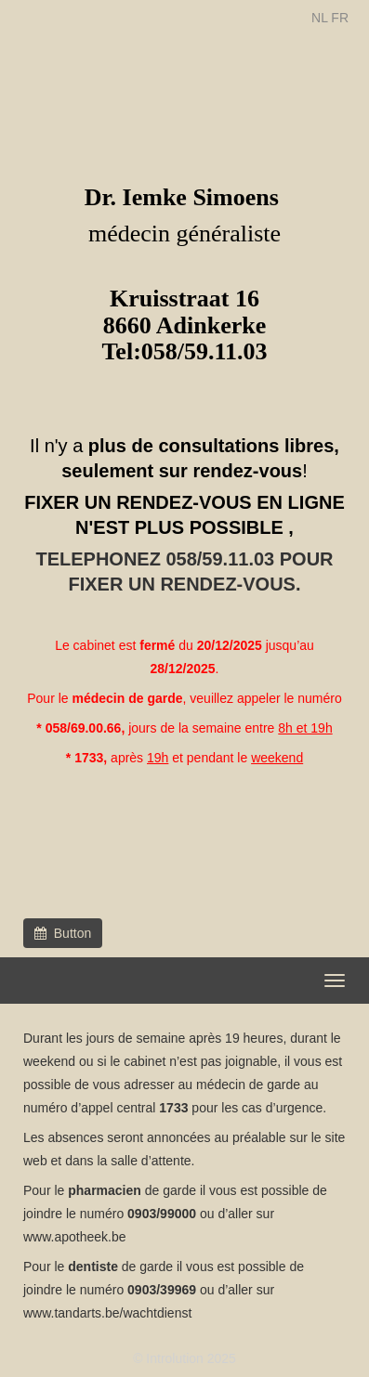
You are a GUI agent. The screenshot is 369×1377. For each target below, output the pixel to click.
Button (62, 933)
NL (319, 17)
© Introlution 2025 (184, 1358)
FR (340, 17)
